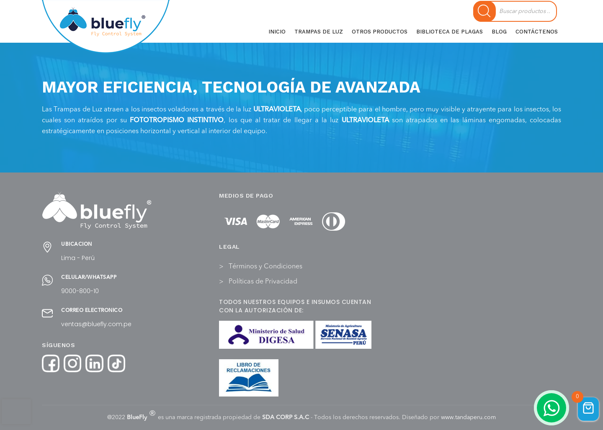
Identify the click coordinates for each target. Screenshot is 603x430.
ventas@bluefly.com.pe (96, 324)
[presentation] (16, 411)
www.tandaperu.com (468, 417)
